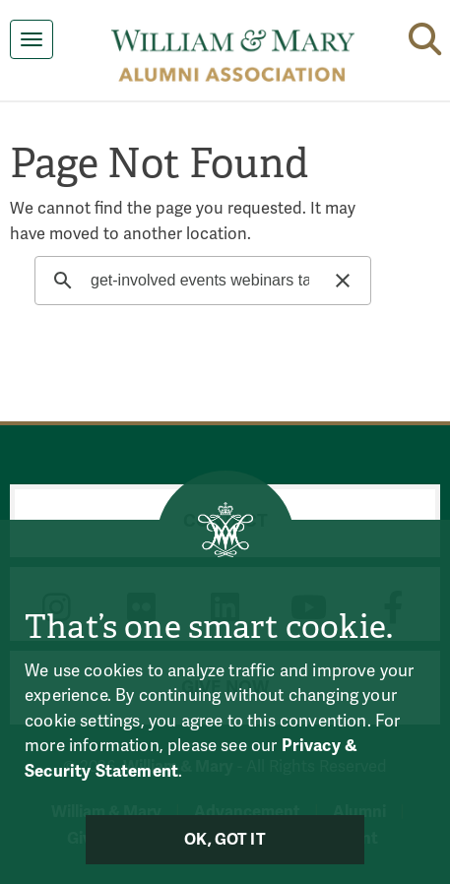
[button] (425, 35)
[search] (200, 280)
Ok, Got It (225, 840)
